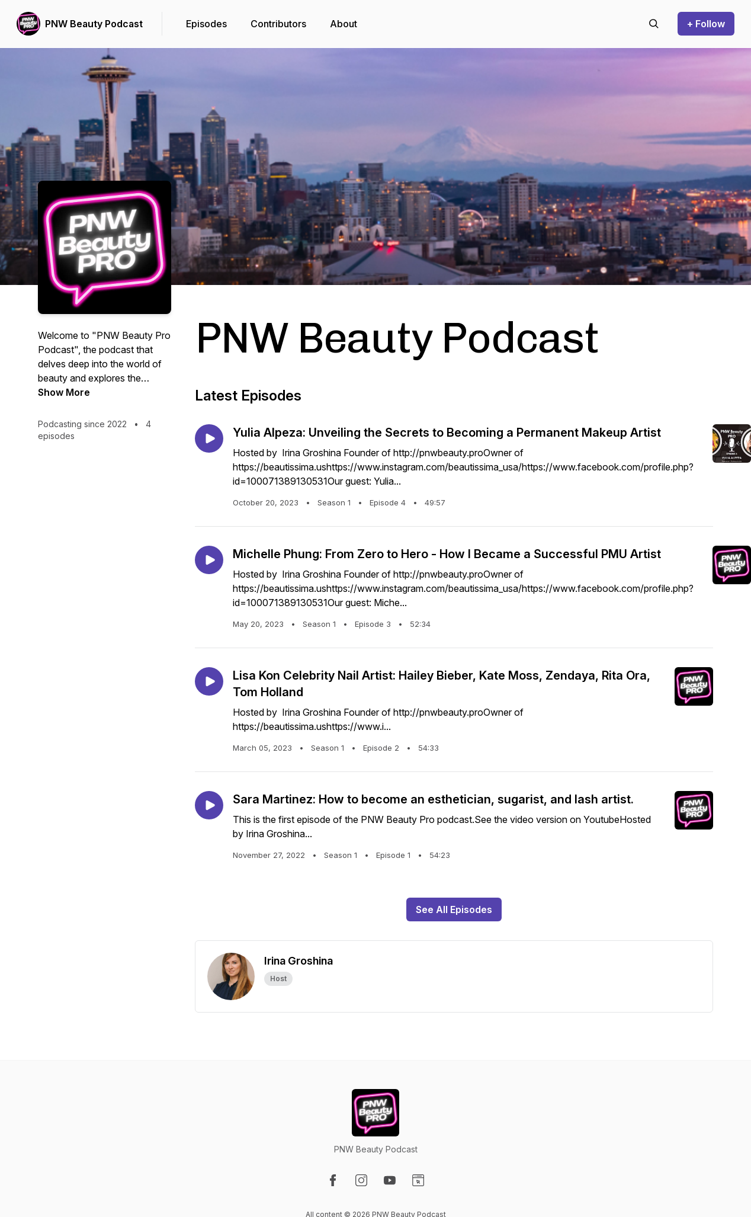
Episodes (206, 24)
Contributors (278, 24)
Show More (64, 392)
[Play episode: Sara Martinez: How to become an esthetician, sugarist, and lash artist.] (209, 805)
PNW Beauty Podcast (94, 24)
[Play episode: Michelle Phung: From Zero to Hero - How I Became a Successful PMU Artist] (209, 560)
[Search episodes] (654, 24)
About (343, 24)
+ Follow (706, 24)
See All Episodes (454, 909)
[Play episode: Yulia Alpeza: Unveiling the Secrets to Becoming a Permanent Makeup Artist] (209, 438)
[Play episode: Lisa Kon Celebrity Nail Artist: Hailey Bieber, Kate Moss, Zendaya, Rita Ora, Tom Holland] (209, 681)
